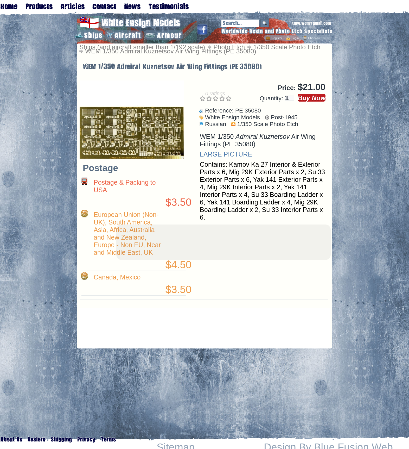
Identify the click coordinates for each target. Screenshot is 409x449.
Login (295, 38)
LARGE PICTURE (226, 154)
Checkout (314, 38)
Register (276, 38)
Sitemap (176, 447)
